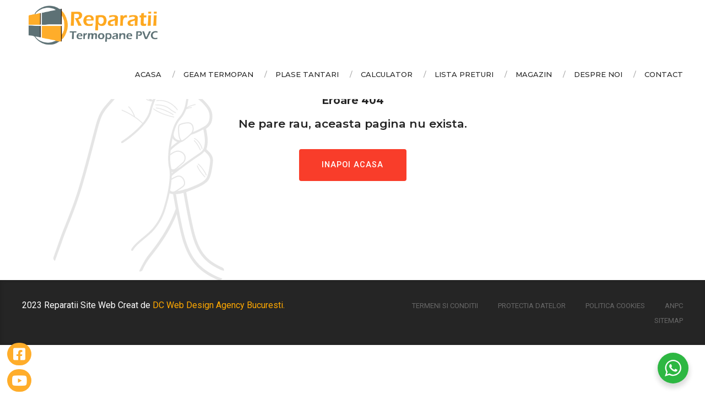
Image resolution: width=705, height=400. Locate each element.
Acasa (148, 74)
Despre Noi (598, 74)
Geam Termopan (218, 74)
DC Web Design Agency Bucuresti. (219, 305)
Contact (663, 74)
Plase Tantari (307, 74)
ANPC (674, 306)
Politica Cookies (615, 306)
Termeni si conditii (445, 306)
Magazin (534, 74)
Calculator (387, 74)
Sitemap (668, 320)
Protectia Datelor (532, 306)
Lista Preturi (464, 74)
